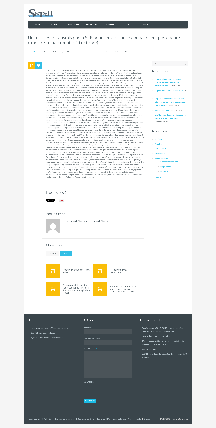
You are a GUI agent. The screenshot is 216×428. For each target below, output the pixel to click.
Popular (52, 253)
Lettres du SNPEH (104, 419)
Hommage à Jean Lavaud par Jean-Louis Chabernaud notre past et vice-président (124, 289)
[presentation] (104, 389)
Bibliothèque (160, 154)
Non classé (38, 52)
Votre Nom (88, 328)
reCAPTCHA (89, 382)
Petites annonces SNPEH (169, 162)
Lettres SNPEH (160, 149)
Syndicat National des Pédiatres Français (47, 338)
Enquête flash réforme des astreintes (169, 91)
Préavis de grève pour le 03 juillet (76, 271)
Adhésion (158, 139)
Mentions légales (134, 419)
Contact (158, 178)
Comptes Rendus (119, 419)
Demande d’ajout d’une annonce (61, 419)
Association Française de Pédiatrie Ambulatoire (49, 328)
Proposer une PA (167, 167)
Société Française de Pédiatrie (43, 333)
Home (30, 52)
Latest (66, 253)
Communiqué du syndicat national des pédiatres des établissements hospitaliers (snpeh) (76, 289)
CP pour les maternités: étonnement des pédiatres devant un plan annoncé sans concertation (170, 102)
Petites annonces (161, 158)
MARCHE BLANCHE (162, 110)
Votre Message (90, 349)
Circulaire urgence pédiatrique (119, 271)
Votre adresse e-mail (92, 338)
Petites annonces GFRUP (85, 419)
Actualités (158, 144)
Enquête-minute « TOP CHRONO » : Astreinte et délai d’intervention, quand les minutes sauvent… (171, 82)
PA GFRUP (164, 171)
